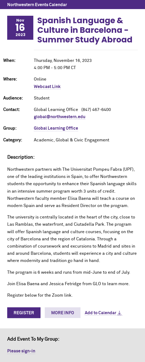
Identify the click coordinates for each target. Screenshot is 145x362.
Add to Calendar (100, 313)
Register (24, 313)
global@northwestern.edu (59, 117)
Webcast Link (47, 87)
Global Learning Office (56, 128)
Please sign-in (21, 351)
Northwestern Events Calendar (37, 5)
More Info (62, 313)
